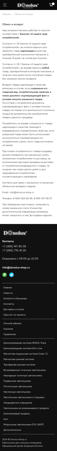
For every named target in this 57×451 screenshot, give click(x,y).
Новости (8, 292)
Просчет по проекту (14, 314)
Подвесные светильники (17, 380)
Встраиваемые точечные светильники (24, 370)
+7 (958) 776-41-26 (14, 250)
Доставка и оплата (13, 309)
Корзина (8, 328)
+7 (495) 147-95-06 (14, 246)
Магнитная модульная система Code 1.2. (25, 353)
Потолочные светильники (17, 386)
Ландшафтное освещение (17, 402)
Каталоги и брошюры (15, 298)
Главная (6, 14)
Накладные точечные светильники (22, 375)
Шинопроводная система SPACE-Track (24, 342)
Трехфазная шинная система (19, 364)
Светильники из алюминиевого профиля (26, 408)
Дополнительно (12, 429)
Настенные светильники (17, 391)
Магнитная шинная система (18, 359)
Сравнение (9, 334)
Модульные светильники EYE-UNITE (23, 424)
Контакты (8, 303)
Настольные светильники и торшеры (23, 397)
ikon (5, 418)
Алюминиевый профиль (16, 413)
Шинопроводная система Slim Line (22, 348)
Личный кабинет (12, 323)
